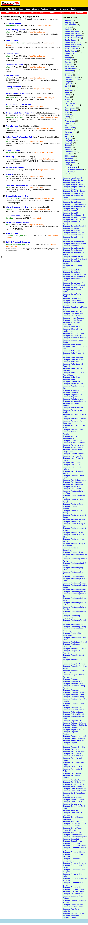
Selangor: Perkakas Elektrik (73, 714)
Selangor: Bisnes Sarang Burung (72, 266)
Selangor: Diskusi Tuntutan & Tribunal (74, 303)
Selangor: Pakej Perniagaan (73, 484)
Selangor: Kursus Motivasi (73, 447)
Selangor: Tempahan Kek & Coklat (73, 866)
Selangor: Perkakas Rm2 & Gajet (73, 717)
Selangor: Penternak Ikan (72, 690)
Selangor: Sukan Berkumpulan (75, 837)
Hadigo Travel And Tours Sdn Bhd (19, 137)
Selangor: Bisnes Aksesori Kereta (73, 196)
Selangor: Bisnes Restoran (73, 257)
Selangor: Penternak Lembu (73, 694)
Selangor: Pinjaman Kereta (73, 727)
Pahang (80, 13)
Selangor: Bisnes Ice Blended (74, 226)
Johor (71, 13)
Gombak (68, 86)
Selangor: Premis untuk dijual (74, 736)
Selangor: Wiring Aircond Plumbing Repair (72, 916)
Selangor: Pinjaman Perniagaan (70, 733)
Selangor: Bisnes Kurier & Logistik (73, 238)
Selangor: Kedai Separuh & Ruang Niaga (73, 374)
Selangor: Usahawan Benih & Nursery (74, 901)
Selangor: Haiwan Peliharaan (74, 313)
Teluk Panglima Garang (74, 169)
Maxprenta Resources (14, 65)
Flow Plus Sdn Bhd (13, 54)
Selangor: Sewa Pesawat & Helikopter (73, 813)
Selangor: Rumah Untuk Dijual (75, 784)
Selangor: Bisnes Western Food (72, 295)
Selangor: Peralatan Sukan (73, 707)
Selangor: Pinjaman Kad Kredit (75, 725)
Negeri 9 (52, 13)
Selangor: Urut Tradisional (73, 893)
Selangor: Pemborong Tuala (74, 624)
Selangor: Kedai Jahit (71, 362)
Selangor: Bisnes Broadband (74, 200)
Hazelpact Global (12, 75)
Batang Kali (69, 60)
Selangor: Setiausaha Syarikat (74, 799)
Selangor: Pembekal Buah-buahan (73, 507)
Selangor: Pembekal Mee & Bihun (73, 536)
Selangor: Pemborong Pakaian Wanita (74, 612)
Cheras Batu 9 (70, 73)
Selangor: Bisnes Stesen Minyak (72, 279)
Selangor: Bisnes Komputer (73, 235)
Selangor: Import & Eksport (73, 333)
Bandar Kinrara (70, 40)
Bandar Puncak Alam (73, 44)
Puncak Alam (70, 127)
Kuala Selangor (71, 110)
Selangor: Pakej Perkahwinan (74, 482)
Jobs (28, 9)
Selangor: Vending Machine (73, 907)
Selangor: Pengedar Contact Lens (73, 660)
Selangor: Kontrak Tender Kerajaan (73, 411)
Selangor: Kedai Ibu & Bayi (73, 359)
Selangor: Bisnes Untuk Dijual (74, 287)
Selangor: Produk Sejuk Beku (74, 740)
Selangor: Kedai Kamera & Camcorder (73, 365)
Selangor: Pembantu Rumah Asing (74, 496)
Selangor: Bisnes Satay (72, 270)
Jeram (67, 92)
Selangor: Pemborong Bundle (74, 576)
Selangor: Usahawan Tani (73, 904)
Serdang (68, 147)
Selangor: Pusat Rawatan (72, 767)
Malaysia (68, 114)
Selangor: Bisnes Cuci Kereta (74, 206)
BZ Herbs (9, 174)
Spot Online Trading (13, 216)
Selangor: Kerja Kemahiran (73, 390)
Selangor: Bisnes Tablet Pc (73, 283)
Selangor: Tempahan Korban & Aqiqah (74, 870)
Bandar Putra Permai (72, 46)
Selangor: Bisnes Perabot (72, 250)
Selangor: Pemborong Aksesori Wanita (75, 560)
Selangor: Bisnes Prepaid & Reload (73, 253)
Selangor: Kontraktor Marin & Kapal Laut (74, 422)
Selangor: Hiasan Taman (72, 320)
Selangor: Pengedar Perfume (74, 664)
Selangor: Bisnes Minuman (73, 241)
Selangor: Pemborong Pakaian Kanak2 (74, 599)
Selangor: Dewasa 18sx (72, 298)
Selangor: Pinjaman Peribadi (74, 729)
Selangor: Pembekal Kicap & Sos (74, 525)
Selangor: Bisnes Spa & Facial (74, 274)
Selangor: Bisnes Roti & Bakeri (75, 259)
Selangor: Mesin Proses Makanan (72, 468)
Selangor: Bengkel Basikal (73, 180)
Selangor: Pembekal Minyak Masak (74, 540)
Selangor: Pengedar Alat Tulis (74, 648)
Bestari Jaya (69, 66)
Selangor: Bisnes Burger (72, 202)
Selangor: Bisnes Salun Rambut (72, 262)
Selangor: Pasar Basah (71, 486)
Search (21, 9)
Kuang (67, 112)
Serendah (68, 149)
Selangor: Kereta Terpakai (73, 383)
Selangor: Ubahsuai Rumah (73, 891)
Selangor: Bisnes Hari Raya (73, 219)
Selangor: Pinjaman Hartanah (74, 723)
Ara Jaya (68, 27)
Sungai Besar (70, 160)
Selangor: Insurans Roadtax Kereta (73, 341)
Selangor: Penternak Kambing (74, 692)
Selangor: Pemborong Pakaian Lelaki (74, 603)
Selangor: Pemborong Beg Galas (73, 568)
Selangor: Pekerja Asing (72, 489)
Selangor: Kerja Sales (71, 397)
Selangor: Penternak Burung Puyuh (74, 687)
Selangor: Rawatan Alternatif (74, 780)
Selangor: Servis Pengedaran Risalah (74, 794)
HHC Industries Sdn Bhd (15, 167)
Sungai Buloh (70, 162)
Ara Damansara (70, 24)
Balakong (68, 29)
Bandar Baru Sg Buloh (73, 35)
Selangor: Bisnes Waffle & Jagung (73, 290)
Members (53, 9)
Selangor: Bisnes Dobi (71, 211)
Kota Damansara (71, 103)
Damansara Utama (72, 79)
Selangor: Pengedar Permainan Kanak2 (75, 667)
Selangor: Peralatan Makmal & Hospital (75, 700)
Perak (42, 13)
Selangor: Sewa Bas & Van (73, 802)
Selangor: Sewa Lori (70, 810)
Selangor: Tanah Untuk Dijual (74, 845)
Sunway (68, 165)
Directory (35, 9)
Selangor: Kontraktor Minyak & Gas (74, 426)
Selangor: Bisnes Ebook (72, 213)
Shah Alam (69, 154)
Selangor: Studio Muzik (72, 832)
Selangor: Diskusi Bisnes (72, 300)
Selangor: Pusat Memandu (73, 756)
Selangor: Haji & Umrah (72, 316)
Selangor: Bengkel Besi (72, 182)
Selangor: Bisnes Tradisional (74, 285)
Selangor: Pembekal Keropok (74, 521)
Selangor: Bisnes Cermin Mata (74, 204)
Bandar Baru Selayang (73, 33)
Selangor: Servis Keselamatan (74, 788)
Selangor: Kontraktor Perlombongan (71, 437)
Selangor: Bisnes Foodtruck (73, 215)
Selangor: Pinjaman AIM (72, 721)
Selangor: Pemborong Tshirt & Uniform (75, 621)
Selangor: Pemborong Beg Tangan (73, 573)
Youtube (44, 9)
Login (73, 9)
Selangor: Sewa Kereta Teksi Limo (74, 807)
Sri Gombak (69, 156)
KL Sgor (6, 13)
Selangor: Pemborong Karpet (74, 583)
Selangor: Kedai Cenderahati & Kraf (75, 347)
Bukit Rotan (69, 70)
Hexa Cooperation (13, 150)
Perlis (15, 13)
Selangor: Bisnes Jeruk (71, 230)
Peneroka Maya (12, 126)
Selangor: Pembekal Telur (73, 552)
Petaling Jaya (70, 121)
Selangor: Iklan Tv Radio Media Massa (72, 330)
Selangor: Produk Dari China (74, 738)
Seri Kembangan (71, 151)
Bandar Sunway (71, 51)
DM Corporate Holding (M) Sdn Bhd (20, 113)
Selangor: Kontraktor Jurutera (74, 418)
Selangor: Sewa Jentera (72, 804)
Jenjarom (68, 90)
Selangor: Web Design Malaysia (71, 910)
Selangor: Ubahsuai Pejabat (73, 889)
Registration (64, 9)
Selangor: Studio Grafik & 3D (74, 823)
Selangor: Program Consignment (70, 743)
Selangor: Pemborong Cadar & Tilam (75, 579)
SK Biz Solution (12, 233)
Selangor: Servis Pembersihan (74, 791)
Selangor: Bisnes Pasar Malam (74, 243)
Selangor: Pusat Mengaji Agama (72, 759)
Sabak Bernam (70, 132)
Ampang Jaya (70, 22)
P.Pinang (33, 13)
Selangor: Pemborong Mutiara (74, 591)
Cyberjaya (68, 75)
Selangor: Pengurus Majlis (73, 679)
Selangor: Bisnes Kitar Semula (74, 232)
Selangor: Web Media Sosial (74, 913)
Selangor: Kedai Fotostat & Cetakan (73, 354)
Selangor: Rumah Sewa (72, 782)
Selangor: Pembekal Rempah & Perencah (74, 544)
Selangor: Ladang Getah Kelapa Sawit (72, 450)
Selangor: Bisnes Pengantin (73, 248)
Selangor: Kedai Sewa (71, 377)
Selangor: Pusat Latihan (72, 753)
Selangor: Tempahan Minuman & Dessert (75, 879)
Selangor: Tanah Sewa (71, 843)
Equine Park (69, 84)
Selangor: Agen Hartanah (72, 178)
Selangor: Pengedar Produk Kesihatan (73, 676)
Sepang (68, 145)
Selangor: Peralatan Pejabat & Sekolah (74, 704)
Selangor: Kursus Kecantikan (74, 443)
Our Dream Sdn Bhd (13, 23)
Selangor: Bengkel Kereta (73, 184)
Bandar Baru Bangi (72, 31)
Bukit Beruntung (71, 68)
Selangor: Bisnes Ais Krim (73, 193)
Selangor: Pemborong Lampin (74, 589)
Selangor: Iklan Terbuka (72, 327)
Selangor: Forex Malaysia (72, 311)
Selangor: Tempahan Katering (74, 863)
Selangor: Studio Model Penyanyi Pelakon (72, 829)
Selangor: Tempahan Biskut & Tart (74, 849)
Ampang (68, 20)
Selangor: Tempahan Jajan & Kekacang (74, 855)
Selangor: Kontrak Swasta (73, 408)
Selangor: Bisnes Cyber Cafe (73, 208)
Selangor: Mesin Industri (72, 462)
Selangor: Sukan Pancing (72, 841)
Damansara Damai (72, 77)
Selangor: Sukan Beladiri (72, 834)
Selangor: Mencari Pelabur (73, 454)
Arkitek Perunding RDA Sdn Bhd (18, 104)
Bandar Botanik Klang (73, 38)
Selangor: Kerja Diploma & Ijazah (73, 387)
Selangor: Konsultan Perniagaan (71, 404)
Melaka (62, 13)
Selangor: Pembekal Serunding (70, 549)
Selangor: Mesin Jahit (71, 464)
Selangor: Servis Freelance (73, 786)
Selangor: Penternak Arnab (73, 681)
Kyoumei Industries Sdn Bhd (17, 196)
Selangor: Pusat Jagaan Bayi (74, 751)
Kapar (67, 97)
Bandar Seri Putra (71, 49)
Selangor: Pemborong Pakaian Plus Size (74, 608)
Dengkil (68, 81)
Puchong (68, 125)
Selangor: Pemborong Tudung (74, 626)
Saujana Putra (70, 134)
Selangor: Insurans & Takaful (74, 338)
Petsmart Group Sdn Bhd (15, 30)
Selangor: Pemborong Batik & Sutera (74, 564)
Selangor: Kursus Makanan (73, 445)
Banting (68, 57)
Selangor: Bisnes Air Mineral (74, 191)
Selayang (68, 138)
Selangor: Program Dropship (74, 747)
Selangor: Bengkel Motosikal (74, 186)
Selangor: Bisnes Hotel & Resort (73, 222)
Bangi (67, 55)
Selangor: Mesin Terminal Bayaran (73, 472)
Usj (66, 173)
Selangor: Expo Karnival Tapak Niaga (75, 308)
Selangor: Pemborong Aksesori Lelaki (75, 555)
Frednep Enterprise (13, 86)
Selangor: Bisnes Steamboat (74, 276)
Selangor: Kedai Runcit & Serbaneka (73, 369)
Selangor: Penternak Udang (73, 696)
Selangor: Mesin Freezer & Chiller (73, 459)
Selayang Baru (70, 141)
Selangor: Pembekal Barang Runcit (73, 500)
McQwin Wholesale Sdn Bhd (17, 93)
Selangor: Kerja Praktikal (72, 394)
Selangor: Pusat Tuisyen (72, 773)
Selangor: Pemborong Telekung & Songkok (71, 616)
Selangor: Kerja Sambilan (73, 399)
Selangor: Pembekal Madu (73, 532)
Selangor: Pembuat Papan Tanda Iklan (73, 630)
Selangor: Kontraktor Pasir (73, 429)
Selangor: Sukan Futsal (72, 839)
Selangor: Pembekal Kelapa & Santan (74, 516)
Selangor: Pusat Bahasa (72, 749)
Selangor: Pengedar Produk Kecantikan (73, 671)
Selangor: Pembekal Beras (73, 504)
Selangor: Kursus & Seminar (74, 440)
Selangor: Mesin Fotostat (72, 456)
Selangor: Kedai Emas (71, 351)
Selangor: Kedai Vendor (72, 379)
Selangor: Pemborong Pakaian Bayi (74, 595)
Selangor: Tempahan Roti (72, 887)
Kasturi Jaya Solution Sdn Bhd (17, 222)
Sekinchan (69, 136)
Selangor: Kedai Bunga (72, 344)
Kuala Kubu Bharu (72, 105)
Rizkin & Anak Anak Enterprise (18, 242)
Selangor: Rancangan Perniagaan (71, 776)
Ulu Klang (69, 171)
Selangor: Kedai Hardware (73, 357)
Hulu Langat (69, 88)
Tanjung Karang (71, 167)
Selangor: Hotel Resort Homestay (72, 323)
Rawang (68, 130)
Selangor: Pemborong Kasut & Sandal (75, 586)
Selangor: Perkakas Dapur (73, 712)
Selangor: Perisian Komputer (74, 710)
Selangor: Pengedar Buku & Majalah (74, 656)
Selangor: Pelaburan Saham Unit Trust (74, 492)
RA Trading (10, 156)
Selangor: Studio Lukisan (72, 826)
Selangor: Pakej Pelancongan (74, 480)
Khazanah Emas (12, 40)
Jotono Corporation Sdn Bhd (17, 207)
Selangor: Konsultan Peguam (74, 401)
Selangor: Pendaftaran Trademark (71, 645)
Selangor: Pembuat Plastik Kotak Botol (73, 634)
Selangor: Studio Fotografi (73, 821)
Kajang (67, 95)
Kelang (67, 99)
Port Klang (69, 123)
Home (3, 9)
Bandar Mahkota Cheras (74, 42)
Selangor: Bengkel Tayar (72, 189)
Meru (67, 116)
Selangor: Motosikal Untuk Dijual (73, 476)
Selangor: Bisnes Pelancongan (75, 246)
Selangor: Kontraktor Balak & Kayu (74, 415)
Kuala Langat (70, 108)
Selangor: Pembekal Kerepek (74, 519)
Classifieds (12, 9)
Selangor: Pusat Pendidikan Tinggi (73, 763)
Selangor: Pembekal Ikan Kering (72, 511)
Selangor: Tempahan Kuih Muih (73, 875)
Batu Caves (69, 62)
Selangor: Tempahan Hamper (74, 852)
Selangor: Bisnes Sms (71, 272)
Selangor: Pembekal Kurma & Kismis (74, 529)
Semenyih (68, 143)
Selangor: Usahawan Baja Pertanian (73, 897)
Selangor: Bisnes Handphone (74, 217)
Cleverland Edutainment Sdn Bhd (19, 185)
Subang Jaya (69, 158)
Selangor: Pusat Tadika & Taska (72, 770)
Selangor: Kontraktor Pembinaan (71, 433)
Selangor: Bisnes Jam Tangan (74, 228)
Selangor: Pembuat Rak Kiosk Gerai (74, 638)
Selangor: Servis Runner (72, 797)
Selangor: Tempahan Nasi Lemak (73, 884)
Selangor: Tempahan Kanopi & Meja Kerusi (74, 859)
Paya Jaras (69, 119)
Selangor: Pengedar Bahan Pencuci (73, 652)
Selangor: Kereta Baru (71, 381)
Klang (67, 101)
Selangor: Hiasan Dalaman (73, 318)
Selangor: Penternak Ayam (73, 683)
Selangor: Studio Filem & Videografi (73, 818)
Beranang (68, 64)
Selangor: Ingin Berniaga (72, 335)
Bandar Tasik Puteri (72, 53)
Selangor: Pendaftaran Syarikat (75, 642)
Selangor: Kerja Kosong (72, 392)
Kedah (24, 13)
